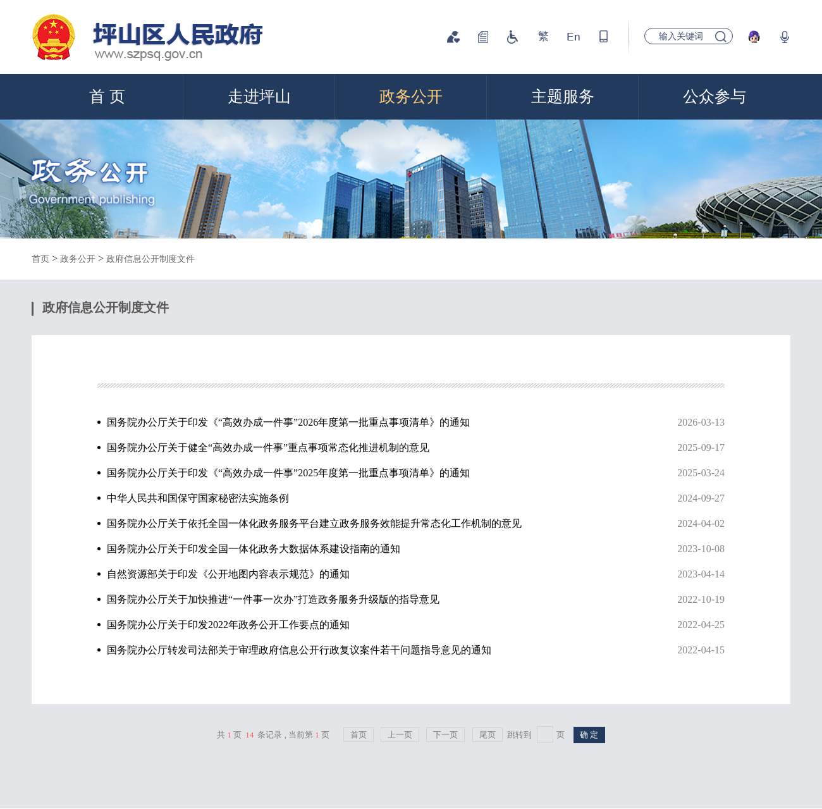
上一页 (400, 734)
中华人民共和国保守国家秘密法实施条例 (411, 498)
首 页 (107, 96)
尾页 (487, 734)
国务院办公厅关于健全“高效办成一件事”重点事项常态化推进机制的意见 (411, 447)
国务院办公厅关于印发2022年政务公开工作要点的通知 (411, 625)
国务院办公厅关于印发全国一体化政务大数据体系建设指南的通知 (411, 549)
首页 (40, 259)
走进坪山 (259, 96)
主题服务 (562, 96)
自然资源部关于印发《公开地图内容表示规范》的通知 (411, 574)
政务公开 (411, 96)
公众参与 (714, 96)
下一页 (445, 734)
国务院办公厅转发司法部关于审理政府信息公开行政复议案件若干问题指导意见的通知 (411, 650)
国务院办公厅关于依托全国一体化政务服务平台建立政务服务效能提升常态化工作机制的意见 (411, 523)
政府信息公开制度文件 (150, 259)
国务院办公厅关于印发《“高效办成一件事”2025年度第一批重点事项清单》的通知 (411, 473)
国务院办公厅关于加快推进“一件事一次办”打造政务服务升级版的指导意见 (411, 599)
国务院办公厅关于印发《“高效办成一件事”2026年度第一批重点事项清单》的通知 (411, 422)
